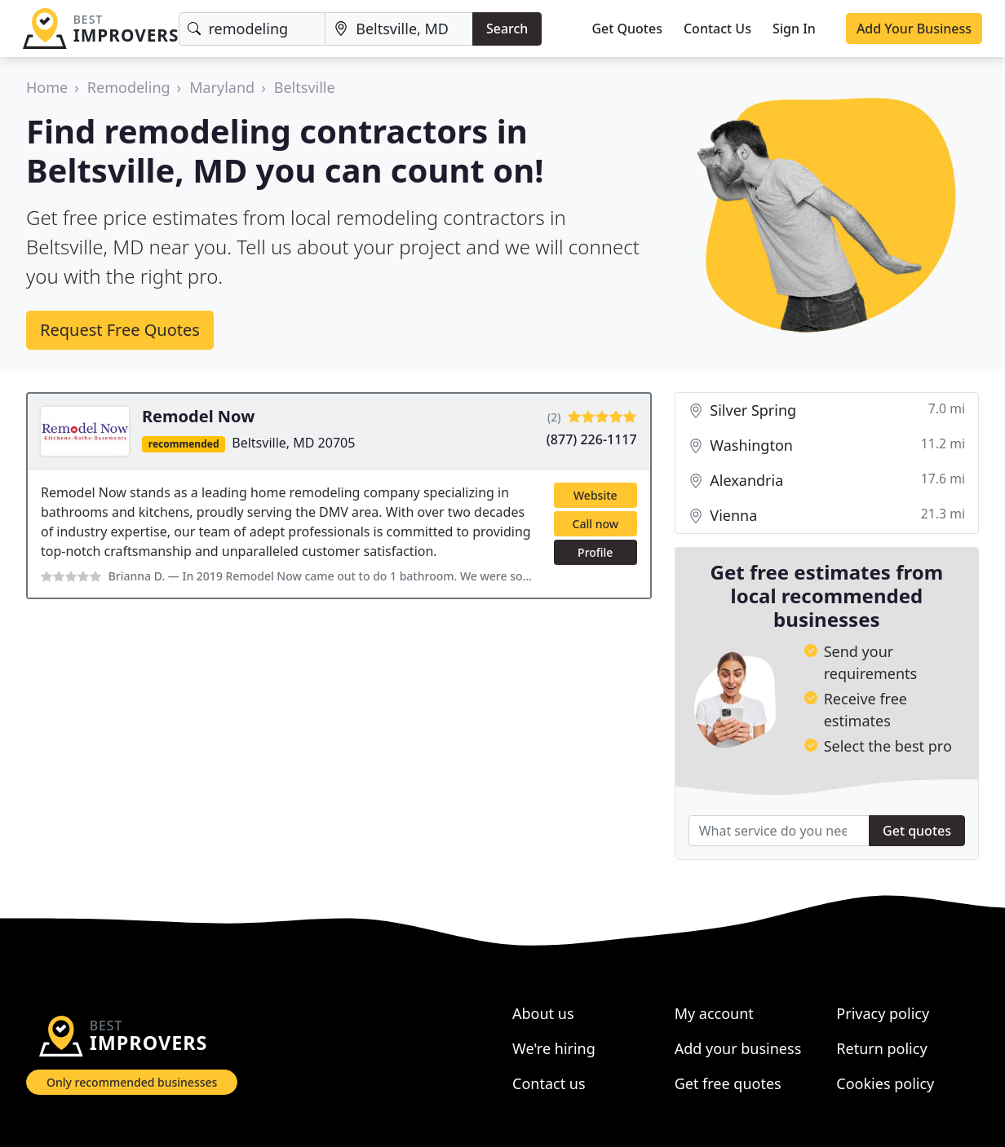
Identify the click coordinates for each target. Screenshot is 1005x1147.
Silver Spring (826, 410)
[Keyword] (252, 29)
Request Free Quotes (120, 330)
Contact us (549, 1083)
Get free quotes (728, 1083)
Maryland (222, 87)
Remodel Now (198, 416)
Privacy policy (882, 1013)
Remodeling (128, 87)
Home (47, 87)
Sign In (794, 28)
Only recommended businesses (131, 1082)
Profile (595, 552)
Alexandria (826, 481)
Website (595, 495)
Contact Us (717, 28)
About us (543, 1013)
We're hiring (553, 1048)
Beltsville (304, 87)
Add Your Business (914, 28)
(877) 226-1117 (592, 439)
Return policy (881, 1048)
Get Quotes (626, 28)
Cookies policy (885, 1083)
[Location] (399, 29)
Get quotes (917, 831)
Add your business (738, 1048)
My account (714, 1013)
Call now (595, 524)
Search (507, 28)
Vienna (826, 516)
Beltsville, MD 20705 (293, 443)
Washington (826, 446)
